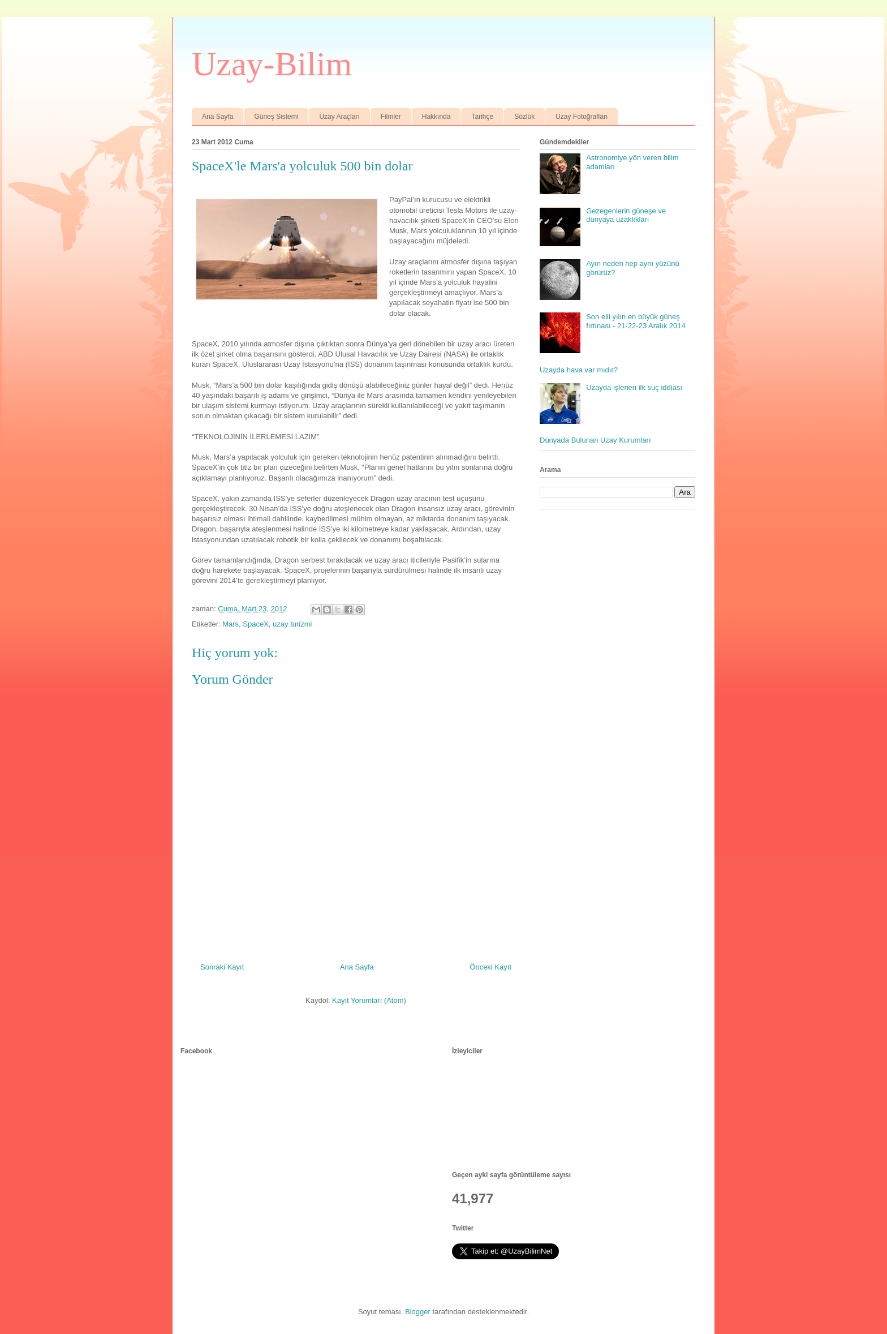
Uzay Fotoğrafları (582, 117)
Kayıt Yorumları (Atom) (369, 1000)
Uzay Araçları (339, 117)
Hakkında (436, 117)
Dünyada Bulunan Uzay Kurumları (595, 440)
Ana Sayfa (217, 117)
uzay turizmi (292, 624)
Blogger (417, 1311)
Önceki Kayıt (490, 967)
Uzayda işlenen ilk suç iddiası (634, 387)
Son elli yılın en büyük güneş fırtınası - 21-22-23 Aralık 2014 (636, 321)
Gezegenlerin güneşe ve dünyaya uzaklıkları (626, 215)
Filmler (391, 117)
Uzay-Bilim (272, 64)
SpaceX (256, 624)
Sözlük (524, 117)
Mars (230, 624)
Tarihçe (482, 117)
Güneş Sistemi (276, 117)
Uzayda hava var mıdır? (579, 370)
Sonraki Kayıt (222, 967)
